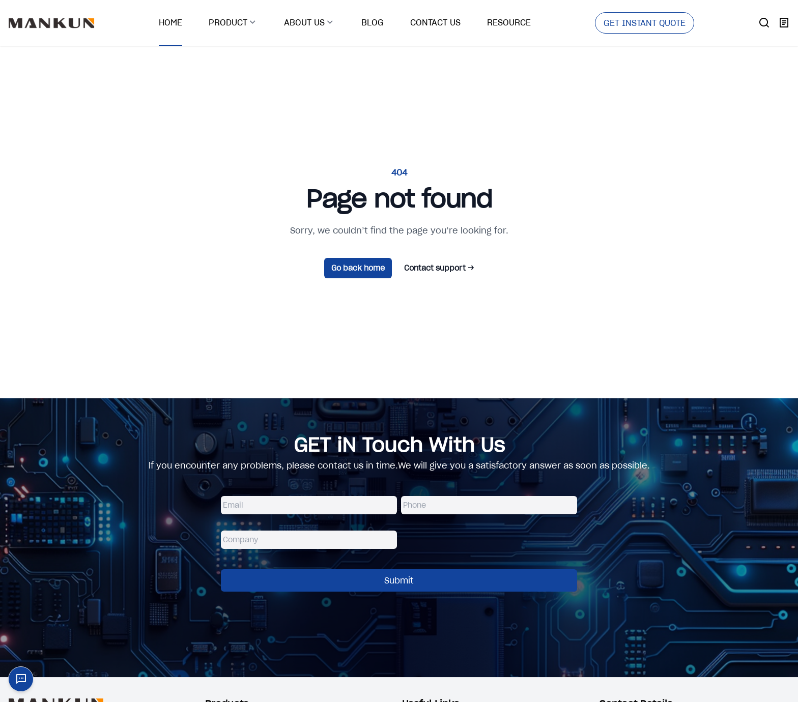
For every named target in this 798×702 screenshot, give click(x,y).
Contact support (439, 268)
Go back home (358, 268)
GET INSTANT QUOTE (645, 23)
